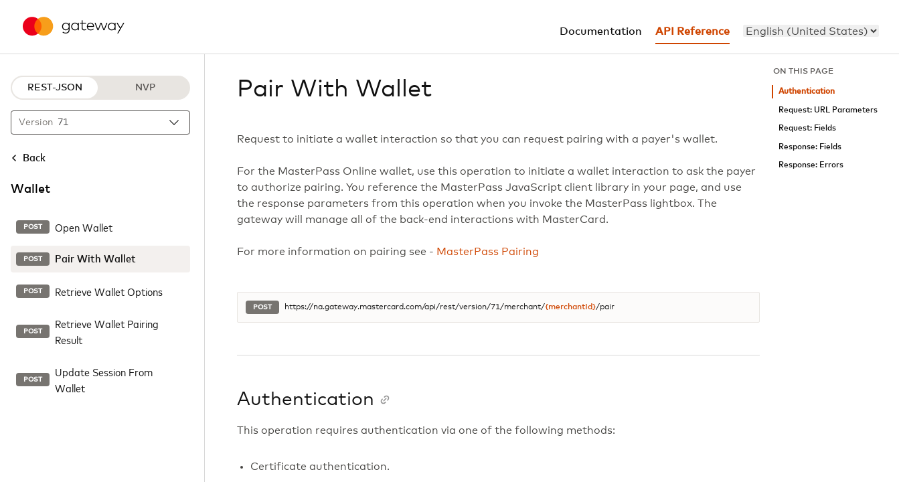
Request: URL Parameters (828, 110)
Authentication (807, 91)
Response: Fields (810, 147)
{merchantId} (570, 307)
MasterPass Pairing (487, 251)
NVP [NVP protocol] (145, 87)
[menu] (811, 31)
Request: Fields (807, 128)
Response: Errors (811, 165)
